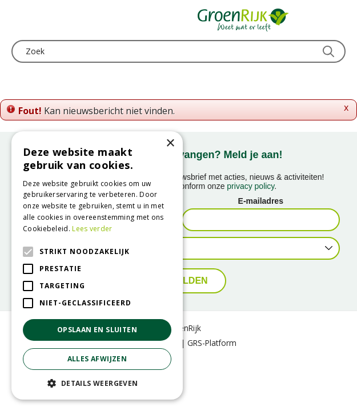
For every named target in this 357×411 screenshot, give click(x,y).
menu (20, 20)
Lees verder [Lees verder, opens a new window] (92, 228)
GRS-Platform (211, 342)
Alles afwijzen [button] (97, 359)
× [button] (170, 143)
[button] (97, 382)
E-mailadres (260, 201)
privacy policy (250, 186)
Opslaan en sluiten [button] (97, 330)
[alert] (97, 265)
